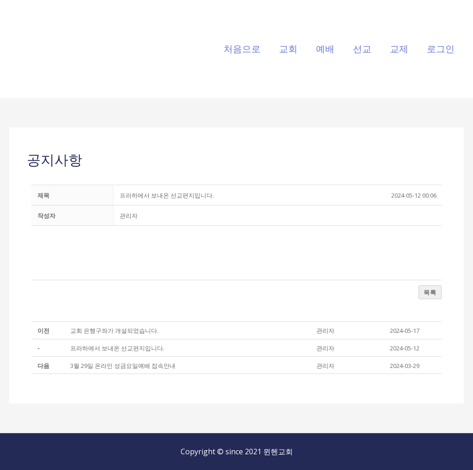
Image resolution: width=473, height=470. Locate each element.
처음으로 (242, 48)
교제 (399, 48)
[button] (129, 215)
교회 (288, 48)
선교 (362, 48)
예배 (325, 48)
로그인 (441, 48)
